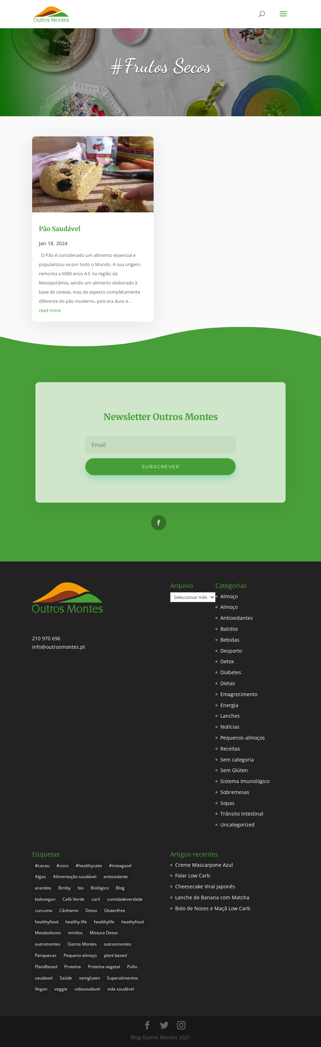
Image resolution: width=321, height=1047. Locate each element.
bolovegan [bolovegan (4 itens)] (45, 899)
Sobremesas (234, 792)
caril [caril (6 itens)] (95, 899)
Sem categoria (237, 759)
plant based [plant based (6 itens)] (115, 955)
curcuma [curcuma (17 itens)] (43, 910)
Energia (229, 705)
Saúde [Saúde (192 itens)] (66, 978)
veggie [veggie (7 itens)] (60, 989)
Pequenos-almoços (242, 737)
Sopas (227, 803)
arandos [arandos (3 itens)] (43, 888)
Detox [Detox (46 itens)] (91, 910)
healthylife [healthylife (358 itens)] (104, 922)
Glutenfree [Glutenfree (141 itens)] (114, 910)
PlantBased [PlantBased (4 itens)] (46, 967)
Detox (227, 661)
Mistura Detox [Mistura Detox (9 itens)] (104, 933)
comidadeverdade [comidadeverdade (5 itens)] (125, 899)
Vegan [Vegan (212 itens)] (41, 989)
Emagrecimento (238, 694)
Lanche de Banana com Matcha (212, 897)
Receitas (230, 748)
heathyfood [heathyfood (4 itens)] (132, 922)
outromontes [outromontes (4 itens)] (47, 944)
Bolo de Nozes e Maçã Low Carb (212, 908)
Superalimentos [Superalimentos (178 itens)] (122, 978)
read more (50, 310)
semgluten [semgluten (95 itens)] (89, 978)
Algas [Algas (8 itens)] (40, 877)
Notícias (229, 726)
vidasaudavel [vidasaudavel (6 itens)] (87, 989)
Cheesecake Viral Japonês (205, 886)
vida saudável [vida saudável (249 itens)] (120, 989)
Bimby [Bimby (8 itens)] (64, 888)
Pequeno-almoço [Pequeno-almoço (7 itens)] (80, 955)
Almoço (229, 596)
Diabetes (230, 672)
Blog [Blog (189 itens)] (120, 888)
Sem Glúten (234, 770)
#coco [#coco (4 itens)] (63, 866)
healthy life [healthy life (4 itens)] (76, 922)
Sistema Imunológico (244, 781)
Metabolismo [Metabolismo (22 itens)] (48, 933)
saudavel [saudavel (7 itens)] (44, 978)
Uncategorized (237, 824)
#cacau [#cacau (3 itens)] (42, 866)
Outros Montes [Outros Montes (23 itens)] (82, 944)
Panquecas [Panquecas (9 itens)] (46, 955)
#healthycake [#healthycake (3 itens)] (89, 866)
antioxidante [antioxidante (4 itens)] (115, 877)
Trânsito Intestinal (241, 813)
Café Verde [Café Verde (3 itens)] (73, 899)
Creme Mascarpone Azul (204, 864)
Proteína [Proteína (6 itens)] (72, 967)
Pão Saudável (60, 229)
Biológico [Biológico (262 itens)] (100, 888)
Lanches (230, 715)
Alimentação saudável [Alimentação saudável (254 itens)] (74, 877)
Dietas (227, 683)
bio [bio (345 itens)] (81, 888)
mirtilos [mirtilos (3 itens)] (75, 933)
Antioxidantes (236, 617)
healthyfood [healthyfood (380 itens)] (46, 922)
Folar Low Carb (192, 875)
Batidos (229, 628)
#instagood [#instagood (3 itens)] (120, 866)
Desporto (231, 650)
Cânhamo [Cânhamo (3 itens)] (68, 910)
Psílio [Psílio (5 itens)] (132, 967)
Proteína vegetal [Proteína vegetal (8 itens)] (104, 967)
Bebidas (229, 639)
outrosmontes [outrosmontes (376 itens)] (117, 944)
